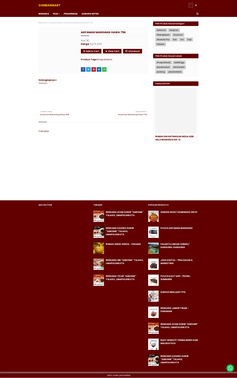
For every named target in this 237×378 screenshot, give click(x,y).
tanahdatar (178, 67)
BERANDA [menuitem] (44, 13)
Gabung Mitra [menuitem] (90, 13)
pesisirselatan (175, 71)
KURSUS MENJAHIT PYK (173, 292)
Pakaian (160, 44)
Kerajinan (174, 30)
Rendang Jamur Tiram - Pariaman (175, 310)
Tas (182, 39)
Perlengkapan (163, 35)
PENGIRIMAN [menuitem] (71, 13)
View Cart (112, 51)
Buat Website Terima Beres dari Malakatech (179, 342)
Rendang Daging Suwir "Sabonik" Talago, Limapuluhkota (120, 231)
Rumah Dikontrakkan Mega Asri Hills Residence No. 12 (174, 138)
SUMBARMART (49, 5)
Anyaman (178, 35)
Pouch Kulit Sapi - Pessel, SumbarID (176, 278)
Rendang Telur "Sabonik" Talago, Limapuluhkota (121, 278)
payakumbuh (163, 67)
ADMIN (181, 5)
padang (161, 71)
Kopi (189, 39)
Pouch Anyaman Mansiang (177, 228)
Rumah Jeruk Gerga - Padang (123, 244)
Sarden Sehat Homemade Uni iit (179, 212)
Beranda (43, 22)
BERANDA (171, 5)
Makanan (161, 30)
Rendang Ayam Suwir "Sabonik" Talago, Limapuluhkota (125, 214)
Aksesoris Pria (163, 39)
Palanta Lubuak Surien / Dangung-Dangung (175, 246)
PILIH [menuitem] (55, 13)
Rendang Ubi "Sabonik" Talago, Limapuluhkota (125, 262)
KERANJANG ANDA (143, 5)
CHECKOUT (159, 5)
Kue (174, 39)
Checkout (132, 51)
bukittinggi (179, 62)
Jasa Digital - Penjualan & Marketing (177, 262)
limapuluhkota (55, 22)
